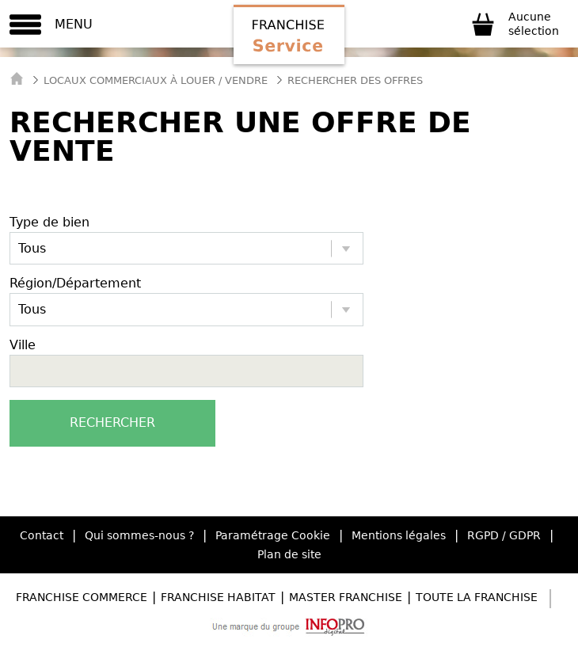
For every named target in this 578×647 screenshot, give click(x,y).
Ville (23, 344)
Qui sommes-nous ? (139, 535)
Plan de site (289, 554)
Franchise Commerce (81, 597)
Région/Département (75, 283)
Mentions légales (399, 535)
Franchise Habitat (218, 597)
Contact (41, 535)
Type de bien (49, 222)
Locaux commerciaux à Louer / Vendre (156, 80)
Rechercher (112, 422)
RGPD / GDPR (504, 535)
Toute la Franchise (477, 597)
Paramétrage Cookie (272, 535)
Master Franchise (345, 597)
